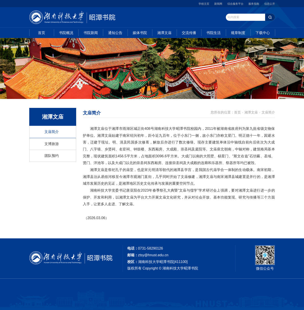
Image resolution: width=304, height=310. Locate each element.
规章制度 (238, 33)
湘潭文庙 (164, 33)
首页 (41, 33)
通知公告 (115, 33)
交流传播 (189, 33)
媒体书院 (140, 33)
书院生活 (213, 33)
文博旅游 (51, 144)
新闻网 (218, 3)
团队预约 (51, 156)
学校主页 (204, 3)
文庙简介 (51, 132)
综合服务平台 (235, 3)
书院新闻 (91, 33)
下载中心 (263, 33)
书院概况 (66, 33)
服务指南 (253, 3)
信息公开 (269, 3)
